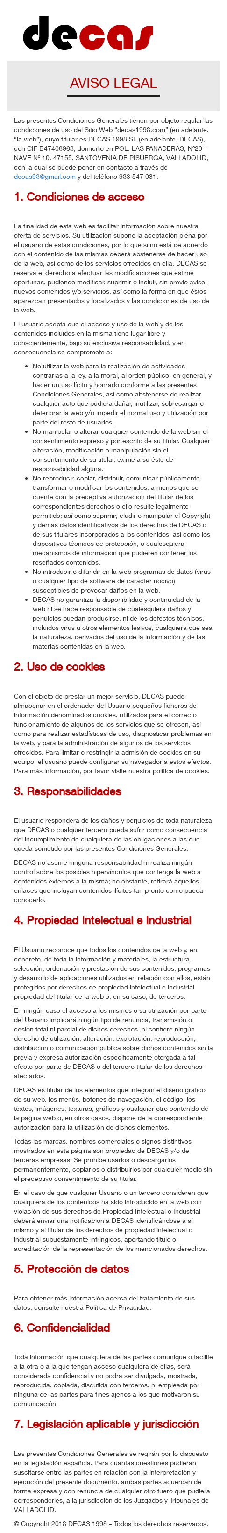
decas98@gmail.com (45, 176)
